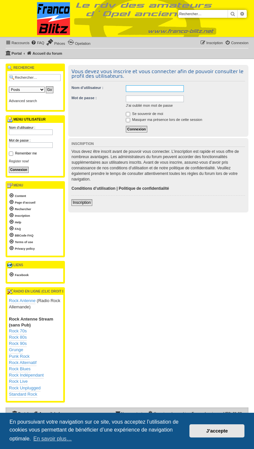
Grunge (16, 349)
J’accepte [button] (217, 431)
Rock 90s (18, 343)
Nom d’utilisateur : (87, 88)
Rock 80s (18, 337)
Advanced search (23, 101)
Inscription (82, 202)
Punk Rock (19, 356)
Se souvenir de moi (144, 114)
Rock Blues (20, 368)
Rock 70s (18, 330)
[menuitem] (37, 43)
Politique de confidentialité (144, 188)
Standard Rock (23, 394)
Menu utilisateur (26, 119)
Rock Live (18, 381)
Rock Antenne (22, 300)
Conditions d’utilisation (93, 188)
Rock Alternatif (23, 362)
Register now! (19, 161)
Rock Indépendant (26, 375)
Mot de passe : (84, 98)
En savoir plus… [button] (52, 438)
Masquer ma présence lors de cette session (164, 120)
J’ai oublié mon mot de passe (149, 105)
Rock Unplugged (25, 387)
